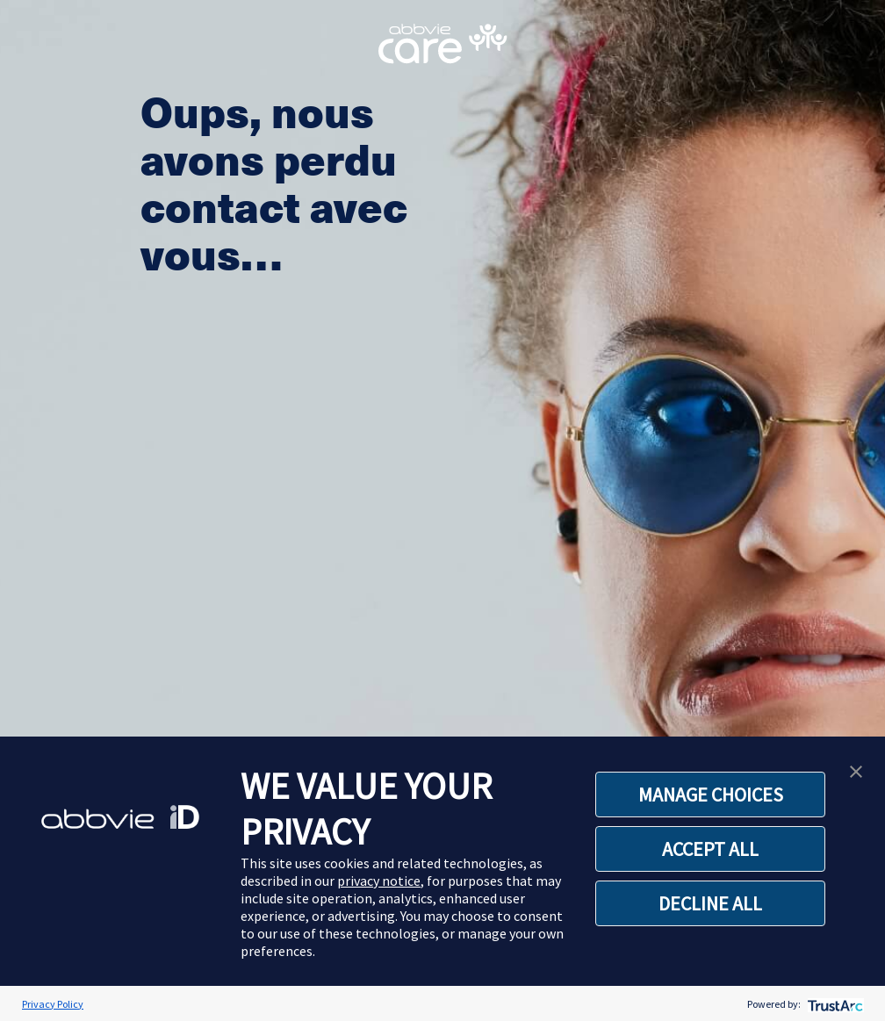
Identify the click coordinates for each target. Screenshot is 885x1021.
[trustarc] (834, 1003)
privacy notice (379, 880)
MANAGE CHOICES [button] (710, 794)
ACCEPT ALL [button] (710, 849)
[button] (856, 769)
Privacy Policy (52, 1003)
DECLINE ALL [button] (710, 903)
